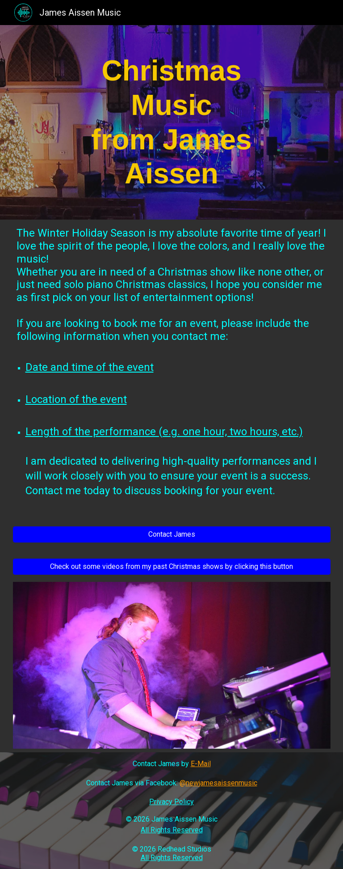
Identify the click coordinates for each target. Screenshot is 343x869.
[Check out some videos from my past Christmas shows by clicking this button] (171, 566)
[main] (172, 122)
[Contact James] (171, 534)
